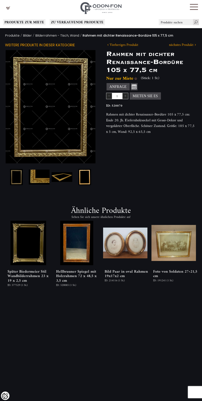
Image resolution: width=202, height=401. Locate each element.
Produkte (12, 36)
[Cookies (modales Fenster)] (5, 396)
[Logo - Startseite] (101, 7)
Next (86, 106)
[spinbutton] (117, 96)
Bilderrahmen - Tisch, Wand (57, 36)
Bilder (27, 36)
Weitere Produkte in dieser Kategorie (40, 45)
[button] (194, 7)
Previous (15, 106)
